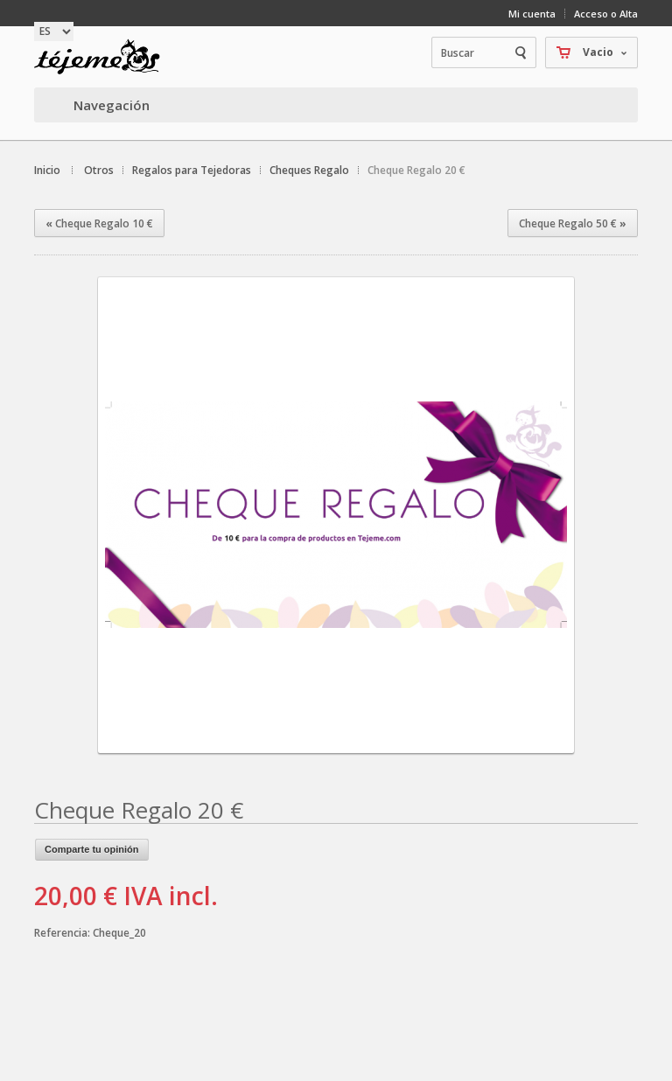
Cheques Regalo (309, 170)
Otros (99, 170)
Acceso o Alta (606, 13)
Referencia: (63, 932)
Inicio (47, 170)
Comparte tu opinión (92, 849)
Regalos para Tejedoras (191, 170)
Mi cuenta (532, 13)
